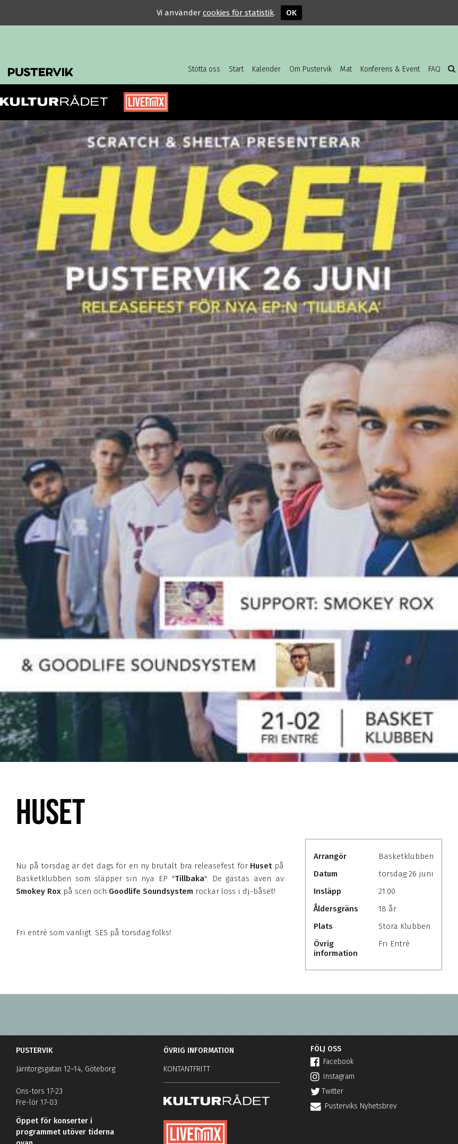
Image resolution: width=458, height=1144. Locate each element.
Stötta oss (204, 69)
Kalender (266, 69)
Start (236, 69)
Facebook (331, 1061)
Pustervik (74, 69)
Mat (346, 69)
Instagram (332, 1076)
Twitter (326, 1091)
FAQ (434, 69)
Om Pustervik (310, 69)
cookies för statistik (238, 12)
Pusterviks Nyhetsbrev (353, 1106)
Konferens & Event (390, 69)
